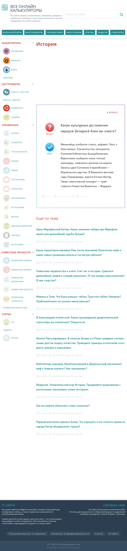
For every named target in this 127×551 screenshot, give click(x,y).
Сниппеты (117, 32)
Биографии (74, 32)
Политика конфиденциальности (70, 533)
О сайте (113, 533)
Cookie (99, 533)
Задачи (103, 32)
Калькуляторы (12, 32)
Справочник (55, 32)
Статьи (89, 32)
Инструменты (34, 32)
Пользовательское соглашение (27, 533)
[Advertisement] (80, 76)
